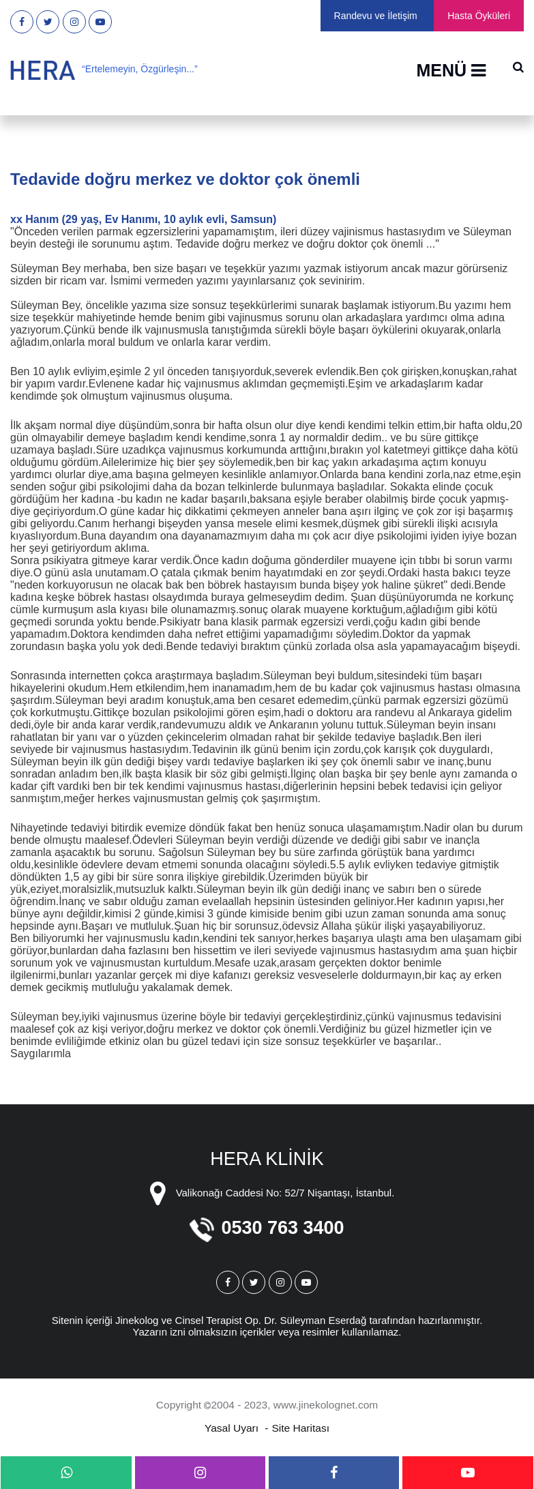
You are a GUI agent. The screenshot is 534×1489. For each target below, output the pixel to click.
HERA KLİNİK (267, 1159)
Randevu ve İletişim (375, 15)
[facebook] (334, 1472)
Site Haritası (300, 1428)
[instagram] (200, 1472)
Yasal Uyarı (231, 1428)
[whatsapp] (66, 1472)
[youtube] (467, 1472)
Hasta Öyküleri (478, 15)
